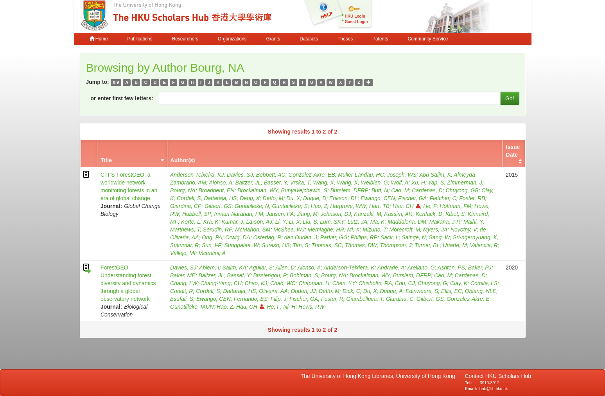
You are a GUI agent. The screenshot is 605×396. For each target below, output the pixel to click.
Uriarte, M (455, 245)
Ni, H (289, 307)
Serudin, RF (217, 229)
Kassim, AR (398, 214)
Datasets (309, 39)
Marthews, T (185, 229)
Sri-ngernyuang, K (475, 237)
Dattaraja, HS (220, 198)
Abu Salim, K (435, 175)
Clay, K (458, 283)
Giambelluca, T (364, 299)
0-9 (116, 82)
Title (106, 160)
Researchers (185, 39)
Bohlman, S (304, 275)
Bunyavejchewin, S (304, 190)
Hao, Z (319, 206)
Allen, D (284, 267)
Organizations (232, 39)
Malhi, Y (473, 222)
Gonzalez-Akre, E (468, 299)
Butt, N (380, 190)
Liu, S (310, 222)
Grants (273, 39)
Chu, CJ (405, 283)
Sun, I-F (211, 245)
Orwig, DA (237, 237)
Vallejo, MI (183, 253)
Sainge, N (413, 237)
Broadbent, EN (216, 190)
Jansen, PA (280, 214)
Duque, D (314, 198)
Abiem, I (209, 267)
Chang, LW (183, 283)
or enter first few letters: (122, 98)
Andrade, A (391, 267)
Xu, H (418, 182)
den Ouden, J (300, 237)
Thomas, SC (326, 245)
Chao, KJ (256, 283)
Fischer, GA (412, 198)
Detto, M (273, 198)
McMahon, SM (252, 229)
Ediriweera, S (422, 291)
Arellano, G (421, 267)
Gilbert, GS (218, 206)
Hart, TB (379, 206)
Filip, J (278, 299)
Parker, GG (334, 237)
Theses (345, 39)
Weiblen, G (374, 182)
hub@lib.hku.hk (493, 388)
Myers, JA (435, 229)
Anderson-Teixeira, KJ (197, 175)
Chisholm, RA (375, 283)
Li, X (294, 222)
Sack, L (390, 237)
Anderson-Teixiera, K (348, 267)
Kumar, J (232, 222)
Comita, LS (483, 283)
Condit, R (181, 291)
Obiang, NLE (480, 291)
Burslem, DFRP (349, 190)
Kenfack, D (429, 214)
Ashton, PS (451, 267)
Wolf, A (399, 182)
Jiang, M (307, 214)
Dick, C (351, 291)
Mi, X (353, 229)
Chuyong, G (432, 283)
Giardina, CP (185, 206)
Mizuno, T (374, 229)
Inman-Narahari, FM (238, 214)
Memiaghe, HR (325, 229)
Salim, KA (234, 267)
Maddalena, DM (407, 222)
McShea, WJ (288, 229)
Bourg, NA (183, 190)
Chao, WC (283, 283)
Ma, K (377, 222)
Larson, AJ (259, 222)
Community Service (428, 39)
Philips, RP (363, 237)
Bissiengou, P (270, 275)
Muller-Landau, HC (361, 175)
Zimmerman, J (464, 182)
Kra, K (211, 222)
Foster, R (332, 299)
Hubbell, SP (196, 214)
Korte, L (190, 222)
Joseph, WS (401, 175)
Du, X (293, 198)
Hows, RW (311, 307)
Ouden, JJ (303, 291)
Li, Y (280, 222)
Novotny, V (464, 229)
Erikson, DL (343, 198)
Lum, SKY (332, 222)
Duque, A (391, 291)
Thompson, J (395, 245)
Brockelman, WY (257, 190)
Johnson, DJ (336, 214)
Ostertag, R (267, 237)
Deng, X (250, 198)
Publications (140, 39)
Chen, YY (343, 283)
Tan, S (301, 245)
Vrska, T (300, 182)
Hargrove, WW (348, 206)
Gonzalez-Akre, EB (312, 175)
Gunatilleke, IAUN (192, 307)
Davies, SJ (240, 175)
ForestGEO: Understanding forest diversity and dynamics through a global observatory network (128, 283)
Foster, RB (472, 198)
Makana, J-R (444, 222)
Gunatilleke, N (252, 206)
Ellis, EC (451, 291)
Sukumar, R (184, 245)
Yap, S (436, 182)
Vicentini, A (212, 253)
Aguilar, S (261, 267)
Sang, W (439, 237)
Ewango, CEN (378, 198)
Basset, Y (275, 182)
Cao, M (400, 190)
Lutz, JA (357, 222)
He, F (429, 206)
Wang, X (323, 182)
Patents (380, 39)
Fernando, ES (250, 299)
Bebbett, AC (270, 175)
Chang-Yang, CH (221, 283)
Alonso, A (220, 182)
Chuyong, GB (462, 190)
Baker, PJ (480, 267)
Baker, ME (183, 275)
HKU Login (355, 16)
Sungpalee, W (241, 245)
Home (99, 39)
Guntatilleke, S (290, 206)
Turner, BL (427, 245)
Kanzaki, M (367, 214)
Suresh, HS (276, 245)
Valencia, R (484, 245)
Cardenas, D (427, 190)
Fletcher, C (443, 198)
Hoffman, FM (455, 206)
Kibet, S (455, 214)
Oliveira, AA (273, 291)
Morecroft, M (405, 229)
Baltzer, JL (248, 182)
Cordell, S (189, 198)
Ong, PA (212, 237)
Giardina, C (399, 299)
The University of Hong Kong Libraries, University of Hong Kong (379, 376)
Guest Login (356, 22)
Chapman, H (313, 283)
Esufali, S (181, 299)
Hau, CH (406, 206)
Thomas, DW (361, 245)
